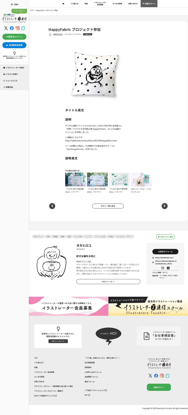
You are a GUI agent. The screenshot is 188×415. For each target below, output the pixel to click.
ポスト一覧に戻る (107, 205)
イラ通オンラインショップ (96, 392)
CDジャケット (39, 236)
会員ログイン (149, 3)
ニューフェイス (10, 80)
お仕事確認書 (90, 363)
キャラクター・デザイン (129, 236)
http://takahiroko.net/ (163, 258)
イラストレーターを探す (13, 67)
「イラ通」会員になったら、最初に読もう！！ (103, 358)
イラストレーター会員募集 (100, 3)
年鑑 (86, 3)
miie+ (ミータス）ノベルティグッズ (141, 183)
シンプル (91, 236)
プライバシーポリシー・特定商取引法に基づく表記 (55, 388)
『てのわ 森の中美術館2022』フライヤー (97, 183)
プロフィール (108, 281)
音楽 (71, 236)
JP (12, 4)
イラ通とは (74, 3)
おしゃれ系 (80, 236)
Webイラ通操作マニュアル (46, 398)
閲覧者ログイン (14, 36)
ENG (16, 4)
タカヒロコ (58, 34)
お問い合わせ (133, 3)
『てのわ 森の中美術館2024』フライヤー (75, 183)
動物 (64, 236)
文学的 (114, 236)
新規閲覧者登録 (14, 45)
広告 (48, 236)
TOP (36, 358)
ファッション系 (103, 236)
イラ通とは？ (39, 363)
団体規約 (88, 368)
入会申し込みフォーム (94, 373)
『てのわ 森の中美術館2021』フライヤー (119, 183)
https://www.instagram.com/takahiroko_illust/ (164, 262)
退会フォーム (90, 383)
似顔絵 (56, 236)
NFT (87, 397)
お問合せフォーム (165, 251)
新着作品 (8, 87)
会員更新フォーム (92, 378)
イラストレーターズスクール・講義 (49, 393)
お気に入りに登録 (165, 236)
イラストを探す (10, 74)
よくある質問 (117, 3)
